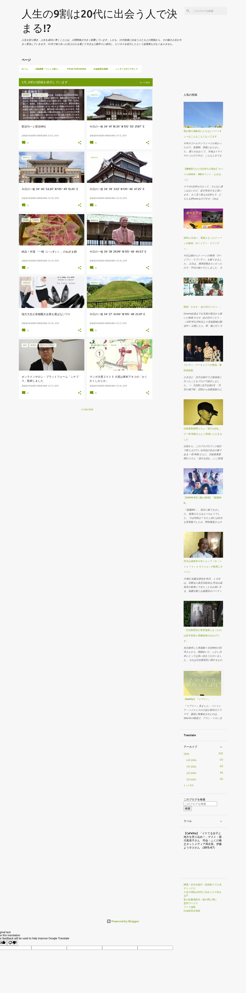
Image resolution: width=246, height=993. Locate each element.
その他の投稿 (87, 409)
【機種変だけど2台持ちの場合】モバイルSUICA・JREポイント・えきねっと (203, 174)
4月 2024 (191, 760)
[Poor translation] (12, 943)
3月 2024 (191, 766)
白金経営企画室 (101, 69)
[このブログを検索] (209, 11)
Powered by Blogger (123, 921)
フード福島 (190, 907)
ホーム (25, 69)
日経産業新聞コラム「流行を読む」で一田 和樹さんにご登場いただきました (203, 434)
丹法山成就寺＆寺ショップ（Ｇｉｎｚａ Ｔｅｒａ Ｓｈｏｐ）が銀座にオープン (203, 566)
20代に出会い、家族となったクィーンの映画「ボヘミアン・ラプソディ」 (203, 243)
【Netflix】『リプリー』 (197, 699)
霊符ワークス (191, 903)
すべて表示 (145, 82)
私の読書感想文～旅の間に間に (200, 899)
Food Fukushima (76, 69)
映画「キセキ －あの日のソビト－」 (203, 306)
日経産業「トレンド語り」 (47, 69)
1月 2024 (191, 779)
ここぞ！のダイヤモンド (126, 69)
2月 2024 (191, 773)
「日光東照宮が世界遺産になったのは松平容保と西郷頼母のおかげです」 (203, 635)
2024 (186, 753)
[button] (80, 143)
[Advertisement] (166, 140)
